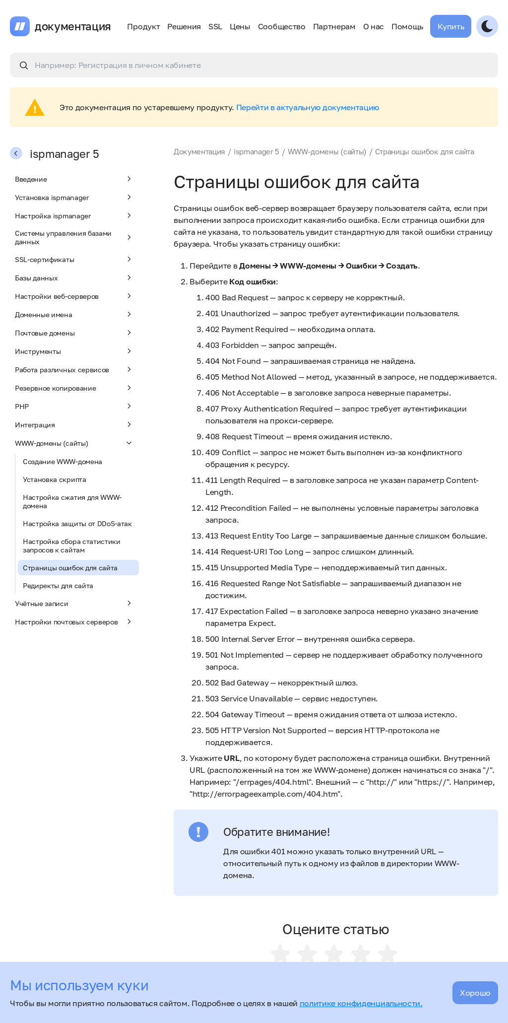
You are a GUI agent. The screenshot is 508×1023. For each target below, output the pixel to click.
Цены (240, 26)
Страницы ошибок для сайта (70, 567)
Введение (74, 179)
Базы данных (74, 277)
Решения (184, 26)
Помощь (407, 26)
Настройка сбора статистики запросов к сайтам (72, 545)
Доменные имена (74, 314)
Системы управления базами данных (74, 237)
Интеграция (74, 424)
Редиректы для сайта (58, 585)
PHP (74, 406)
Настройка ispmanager (74, 215)
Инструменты (74, 351)
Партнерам (334, 26)
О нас (373, 26)
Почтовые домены (74, 333)
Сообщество (282, 26)
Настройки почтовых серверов (74, 621)
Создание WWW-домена (62, 461)
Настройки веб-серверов (74, 296)
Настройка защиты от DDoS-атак (77, 523)
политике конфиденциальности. (361, 1003)
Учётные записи (74, 603)
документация (73, 26)
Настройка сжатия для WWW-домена (72, 501)
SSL (215, 26)
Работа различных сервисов (74, 369)
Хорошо (475, 993)
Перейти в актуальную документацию (307, 107)
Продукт (143, 26)
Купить (451, 26)
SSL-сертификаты (74, 259)
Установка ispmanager (74, 197)
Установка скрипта (54, 479)
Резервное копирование (74, 388)
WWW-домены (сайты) (74, 443)
